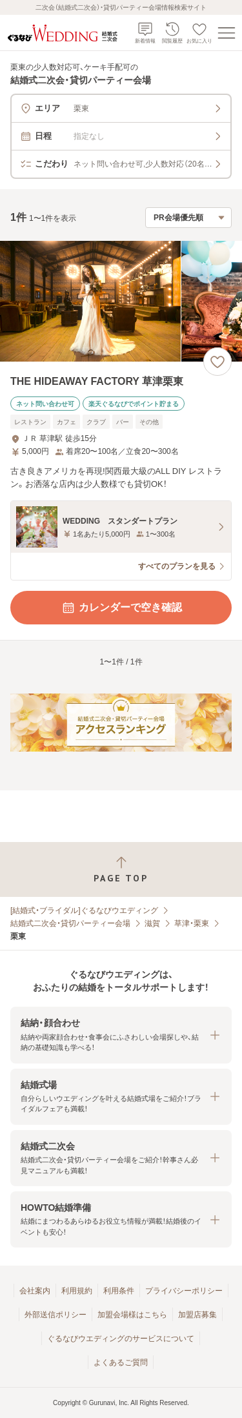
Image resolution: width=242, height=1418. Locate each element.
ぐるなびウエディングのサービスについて (120, 1338)
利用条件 (118, 1290)
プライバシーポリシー (184, 1290)
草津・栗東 (191, 923)
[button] (121, 1035)
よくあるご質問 (121, 1362)
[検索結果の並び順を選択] (188, 217)
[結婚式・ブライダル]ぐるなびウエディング (84, 910)
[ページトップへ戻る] (121, 869)
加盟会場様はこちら (132, 1314)
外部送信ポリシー (55, 1314)
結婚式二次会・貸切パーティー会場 (70, 923)
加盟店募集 (197, 1314)
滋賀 (152, 923)
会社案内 (34, 1290)
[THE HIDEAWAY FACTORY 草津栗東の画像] (121, 301)
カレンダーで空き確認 (121, 607)
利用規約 (76, 1290)
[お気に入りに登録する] (217, 361)
